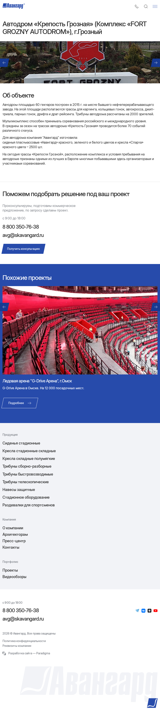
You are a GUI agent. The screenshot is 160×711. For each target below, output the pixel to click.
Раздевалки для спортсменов (28, 505)
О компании (12, 528)
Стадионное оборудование (26, 497)
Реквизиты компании (16, 645)
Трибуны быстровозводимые (27, 474)
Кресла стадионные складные (29, 451)
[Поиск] (145, 6)
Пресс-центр (14, 541)
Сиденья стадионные (21, 443)
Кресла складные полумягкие (28, 458)
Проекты (10, 570)
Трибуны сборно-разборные (26, 466)
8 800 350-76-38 (20, 227)
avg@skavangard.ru (23, 235)
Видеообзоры (14, 577)
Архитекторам (15, 534)
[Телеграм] (137, 610)
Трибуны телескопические (25, 482)
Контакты (10, 547)
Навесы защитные (18, 489)
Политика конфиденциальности (24, 641)
